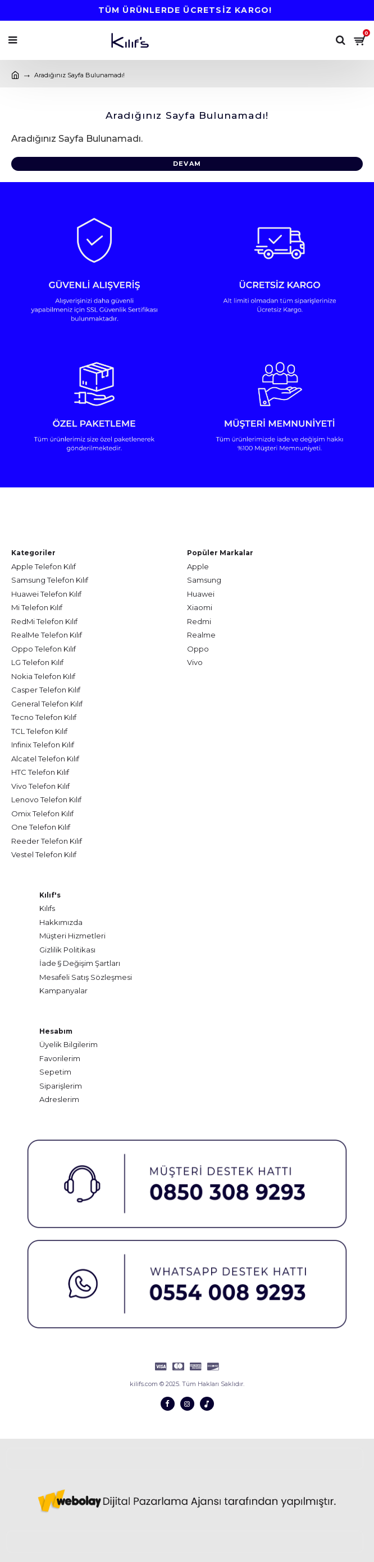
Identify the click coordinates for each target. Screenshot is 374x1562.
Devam (187, 164)
